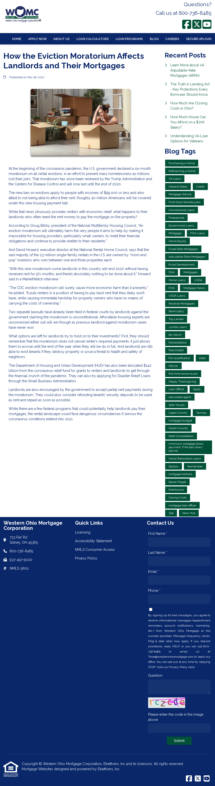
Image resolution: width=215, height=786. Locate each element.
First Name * (157, 534)
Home (16, 39)
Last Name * (157, 553)
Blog (154, 39)
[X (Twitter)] (196, 24)
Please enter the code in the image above (175, 717)
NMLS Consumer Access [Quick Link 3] (95, 550)
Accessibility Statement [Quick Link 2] (93, 541)
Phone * (154, 591)
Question (155, 675)
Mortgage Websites (38, 769)
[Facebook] (186, 24)
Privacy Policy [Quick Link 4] (86, 558)
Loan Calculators (93, 39)
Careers (172, 39)
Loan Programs (129, 39)
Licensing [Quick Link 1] (82, 532)
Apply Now (37, 39)
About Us (61, 39)
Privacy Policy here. (182, 667)
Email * (153, 572)
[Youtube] (207, 24)
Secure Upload (199, 39)
